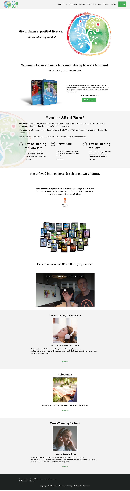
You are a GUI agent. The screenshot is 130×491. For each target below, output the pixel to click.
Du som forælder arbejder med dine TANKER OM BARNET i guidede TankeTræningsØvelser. (35, 154)
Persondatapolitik (51, 479)
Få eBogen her (89, 100)
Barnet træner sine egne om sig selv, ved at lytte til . (100, 154)
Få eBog (122, 4)
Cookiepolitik (23, 481)
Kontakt (32, 481)
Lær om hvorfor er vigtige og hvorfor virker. (68, 153)
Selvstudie (64, 144)
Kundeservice (23, 479)
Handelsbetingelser (36, 479)
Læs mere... (28, 159)
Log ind (113, 4)
